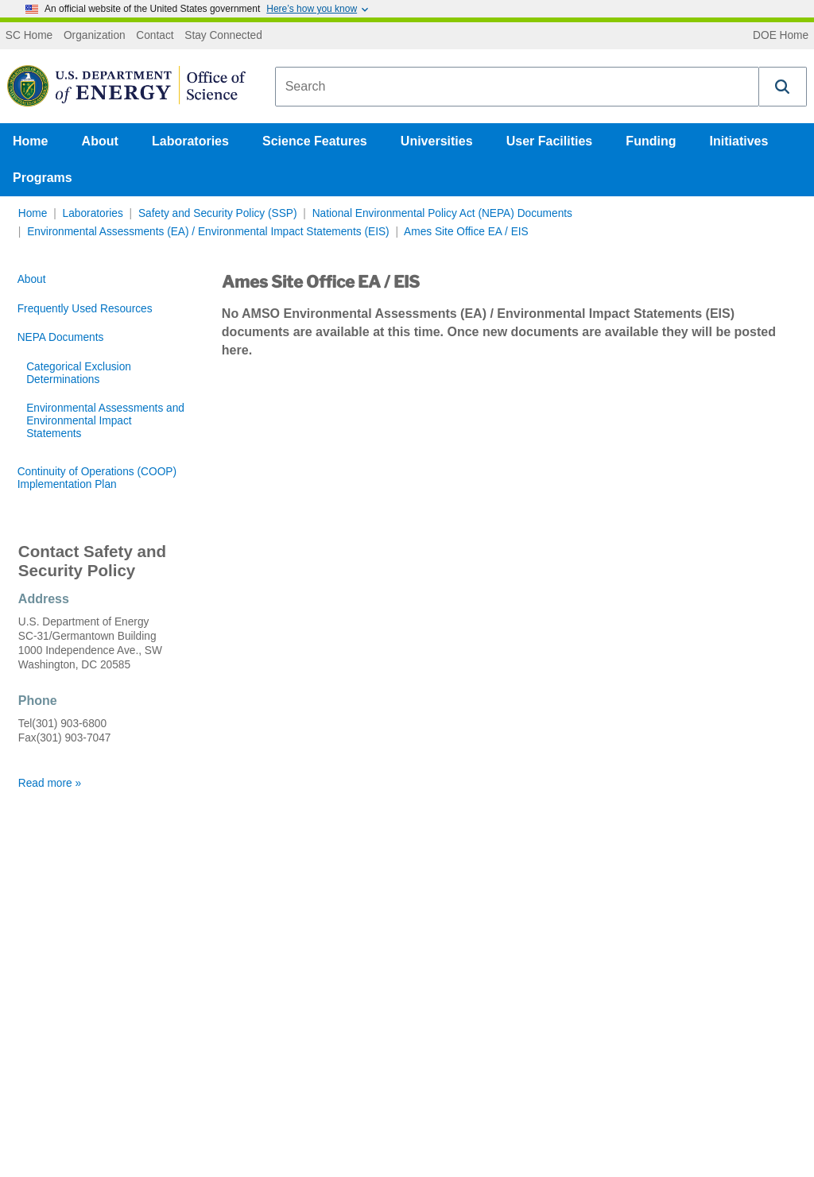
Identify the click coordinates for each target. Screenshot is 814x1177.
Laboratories (190, 141)
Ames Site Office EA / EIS (466, 232)
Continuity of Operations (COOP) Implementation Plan (96, 478)
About (100, 141)
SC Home (29, 35)
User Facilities (549, 141)
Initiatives (739, 141)
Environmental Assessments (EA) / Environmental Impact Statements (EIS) (208, 232)
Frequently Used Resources (85, 309)
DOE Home (780, 35)
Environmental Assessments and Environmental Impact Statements (105, 420)
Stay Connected (223, 35)
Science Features (314, 141)
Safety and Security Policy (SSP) (217, 213)
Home (30, 141)
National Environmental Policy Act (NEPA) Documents (442, 213)
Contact (154, 35)
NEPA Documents (60, 337)
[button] (783, 86)
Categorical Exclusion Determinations (78, 373)
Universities (437, 141)
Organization (95, 35)
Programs (42, 177)
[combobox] (517, 87)
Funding (651, 141)
